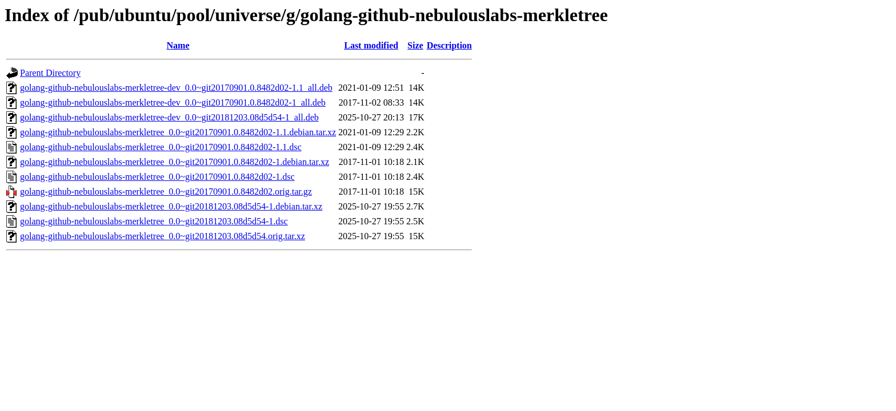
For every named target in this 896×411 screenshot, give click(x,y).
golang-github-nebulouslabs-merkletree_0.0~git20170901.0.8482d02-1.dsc (157, 177)
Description (449, 45)
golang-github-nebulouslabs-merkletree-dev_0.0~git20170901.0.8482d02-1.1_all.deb (176, 87)
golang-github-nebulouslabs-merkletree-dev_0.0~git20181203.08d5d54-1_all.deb (169, 117)
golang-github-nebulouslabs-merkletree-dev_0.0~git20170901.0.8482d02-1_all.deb (173, 102)
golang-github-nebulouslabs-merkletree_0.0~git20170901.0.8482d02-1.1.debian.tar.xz (178, 132)
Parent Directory (50, 73)
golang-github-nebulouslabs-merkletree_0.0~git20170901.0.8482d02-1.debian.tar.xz (174, 162)
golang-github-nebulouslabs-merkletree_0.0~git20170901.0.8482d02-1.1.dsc (161, 147)
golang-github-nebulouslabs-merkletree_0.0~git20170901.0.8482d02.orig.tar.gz (166, 191)
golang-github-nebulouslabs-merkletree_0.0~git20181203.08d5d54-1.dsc (154, 221)
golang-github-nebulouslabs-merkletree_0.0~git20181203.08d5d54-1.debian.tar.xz (171, 206)
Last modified (371, 45)
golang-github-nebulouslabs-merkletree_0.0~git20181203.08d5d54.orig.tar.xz (162, 236)
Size (415, 45)
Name (178, 45)
